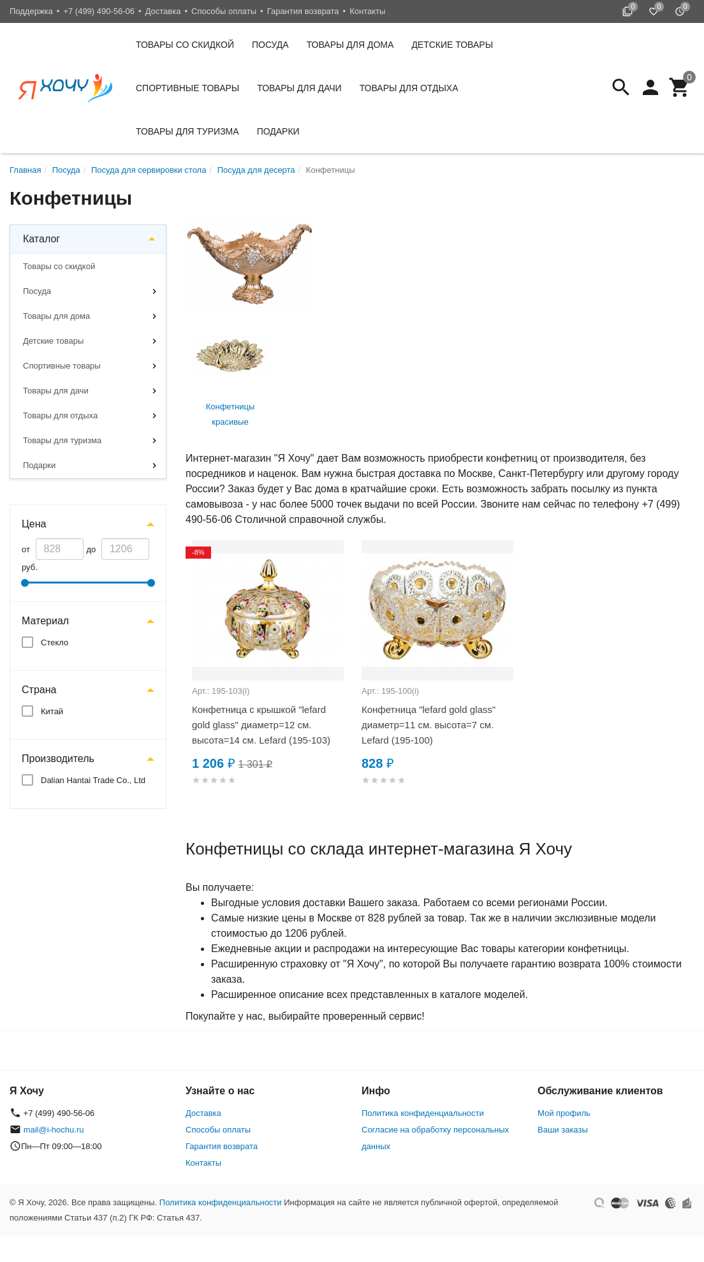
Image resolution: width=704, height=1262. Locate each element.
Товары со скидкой (185, 45)
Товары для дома (350, 45)
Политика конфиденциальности (423, 1113)
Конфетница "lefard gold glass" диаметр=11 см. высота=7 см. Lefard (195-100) (428, 724)
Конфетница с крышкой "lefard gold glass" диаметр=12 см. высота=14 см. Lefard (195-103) (261, 724)
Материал (45, 620)
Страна (39, 689)
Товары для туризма (187, 131)
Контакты (367, 11)
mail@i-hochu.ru (54, 1129)
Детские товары (452, 45)
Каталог (41, 238)
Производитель (58, 758)
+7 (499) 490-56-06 (99, 11)
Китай (52, 711)
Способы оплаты (223, 11)
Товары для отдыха (409, 88)
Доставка (163, 11)
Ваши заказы (563, 1129)
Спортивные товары (187, 88)
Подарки (278, 131)
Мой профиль (564, 1113)
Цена (34, 523)
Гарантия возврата (303, 11)
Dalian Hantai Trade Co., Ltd (93, 780)
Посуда (270, 45)
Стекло (54, 642)
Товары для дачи (299, 88)
